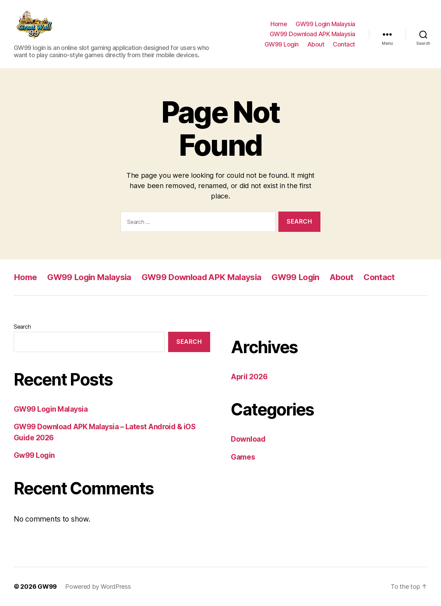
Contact (344, 44)
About (316, 44)
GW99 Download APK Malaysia (312, 34)
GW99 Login (282, 44)
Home (278, 24)
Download (248, 439)
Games (243, 457)
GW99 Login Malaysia (325, 24)
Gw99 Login (34, 455)
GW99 (47, 586)
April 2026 (249, 376)
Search (22, 326)
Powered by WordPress (98, 586)
